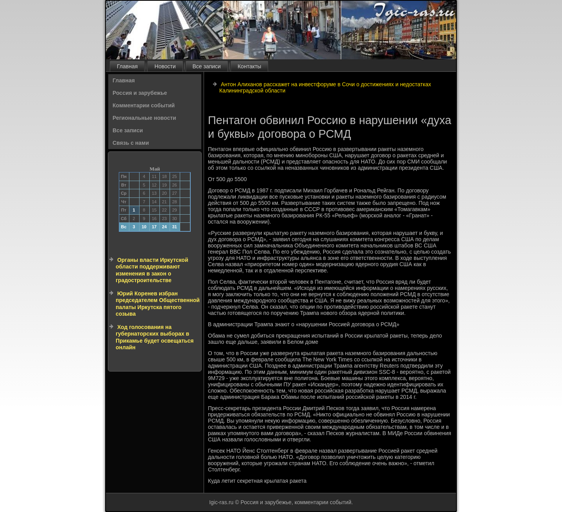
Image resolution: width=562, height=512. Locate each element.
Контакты (249, 66)
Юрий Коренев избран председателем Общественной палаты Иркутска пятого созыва (158, 303)
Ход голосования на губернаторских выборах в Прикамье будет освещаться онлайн (154, 337)
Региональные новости (144, 118)
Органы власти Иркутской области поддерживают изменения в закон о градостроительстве (152, 270)
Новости (164, 66)
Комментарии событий (144, 105)
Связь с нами (131, 143)
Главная (127, 66)
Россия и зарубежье (140, 93)
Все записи (207, 66)
